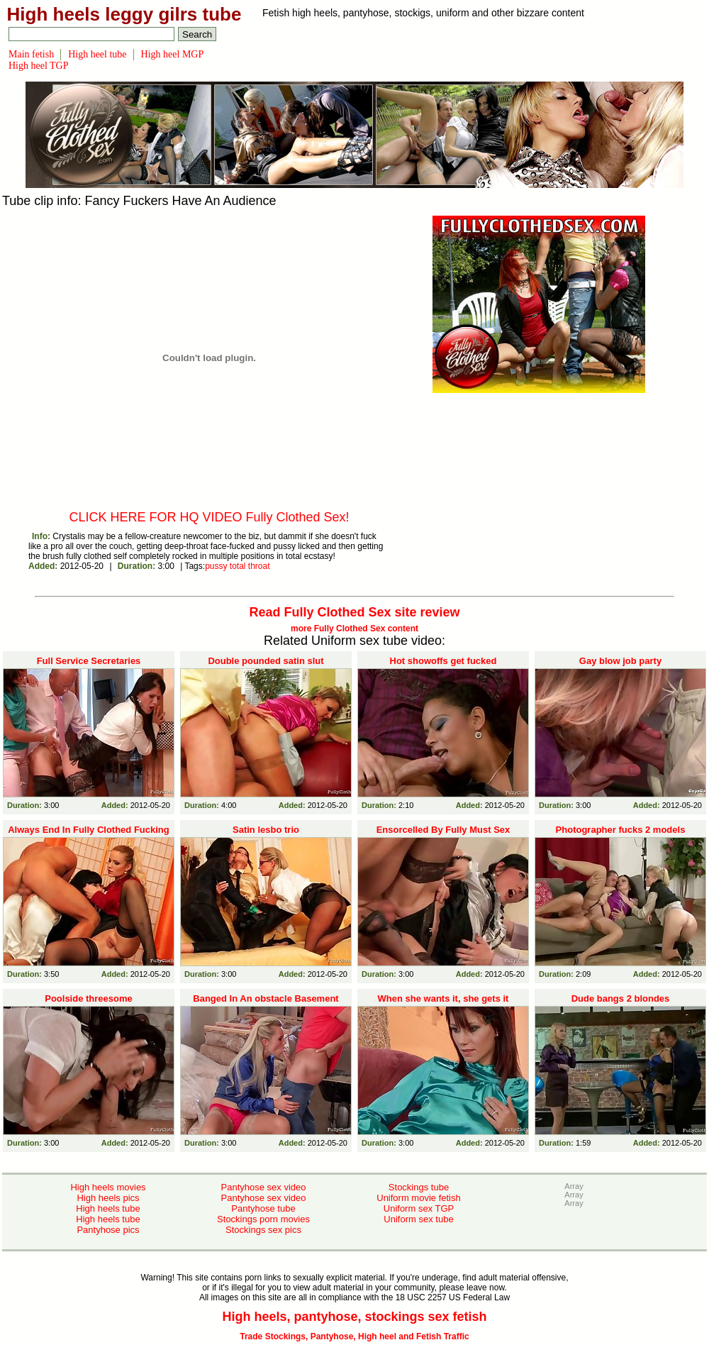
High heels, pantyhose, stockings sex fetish (354, 1317)
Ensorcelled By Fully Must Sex (443, 829)
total (238, 566)
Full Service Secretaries (89, 660)
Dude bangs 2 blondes (620, 998)
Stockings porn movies (263, 1219)
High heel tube (97, 54)
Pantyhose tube (263, 1208)
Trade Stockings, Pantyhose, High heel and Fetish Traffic (354, 1336)
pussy (216, 566)
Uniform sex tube (418, 1219)
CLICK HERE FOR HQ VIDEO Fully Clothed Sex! (209, 517)
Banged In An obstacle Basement (265, 998)
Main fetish (31, 54)
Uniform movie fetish (418, 1197)
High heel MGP (172, 54)
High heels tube (108, 1208)
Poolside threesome (89, 998)
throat (259, 566)
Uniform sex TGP (419, 1208)
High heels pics (108, 1197)
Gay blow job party (620, 660)
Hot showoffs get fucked (443, 660)
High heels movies (107, 1187)
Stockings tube (419, 1187)
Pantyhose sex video (263, 1187)
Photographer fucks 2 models (621, 829)
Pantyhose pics (108, 1229)
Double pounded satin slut (265, 660)
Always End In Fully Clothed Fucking (88, 829)
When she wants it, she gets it (443, 998)
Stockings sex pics (263, 1229)
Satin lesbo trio (266, 829)
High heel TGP (39, 65)
